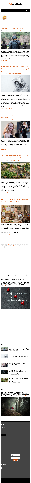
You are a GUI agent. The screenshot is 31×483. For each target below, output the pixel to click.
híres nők (4, 149)
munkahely (9, 108)
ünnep (4, 234)
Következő (7, 246)
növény (4, 192)
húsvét (7, 234)
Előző (6, 245)
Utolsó (11, 246)
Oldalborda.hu (6, 468)
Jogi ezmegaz (3, 447)
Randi (2, 431)
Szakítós (3, 435)
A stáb (2, 444)
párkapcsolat (9, 192)
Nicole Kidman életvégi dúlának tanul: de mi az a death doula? (19, 364)
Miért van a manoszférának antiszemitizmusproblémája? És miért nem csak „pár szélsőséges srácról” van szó (18, 372)
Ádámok (10, 30)
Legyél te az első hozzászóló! (16, 30)
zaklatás (4, 108)
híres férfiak (5, 60)
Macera (2, 437)
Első (2, 245)
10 (2, 246)
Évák (9, 119)
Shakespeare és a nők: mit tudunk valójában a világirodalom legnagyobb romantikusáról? (19, 348)
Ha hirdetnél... (3, 445)
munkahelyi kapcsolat (16, 108)
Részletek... (7, 285)
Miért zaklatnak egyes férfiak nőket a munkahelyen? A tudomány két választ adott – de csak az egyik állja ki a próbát (15, 69)
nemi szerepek (12, 234)
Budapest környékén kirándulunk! (23, 395)
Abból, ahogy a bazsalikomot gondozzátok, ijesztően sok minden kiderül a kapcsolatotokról (19, 380)
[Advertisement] (15, 259)
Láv (9, 160)
